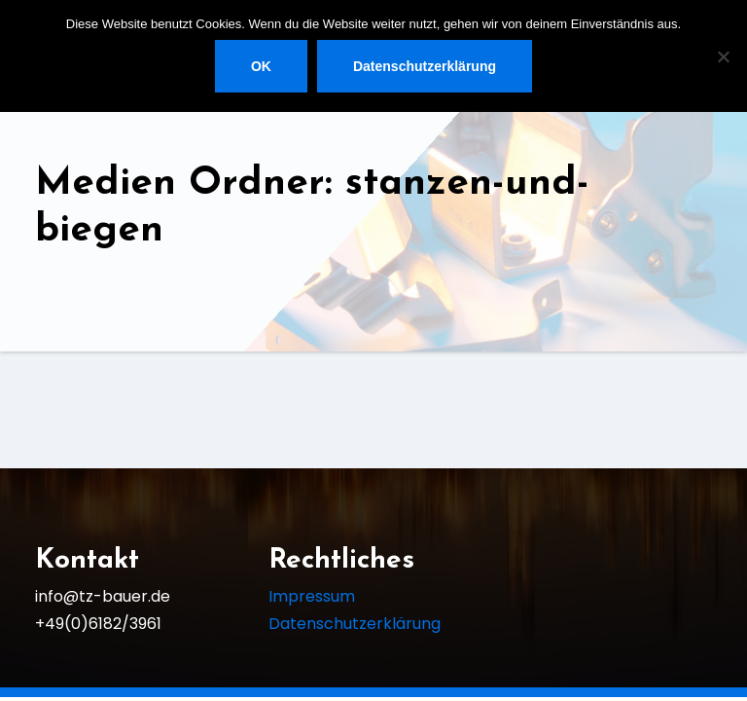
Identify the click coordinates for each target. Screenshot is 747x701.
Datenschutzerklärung (354, 623)
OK (261, 66)
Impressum (311, 596)
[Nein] (722, 56)
